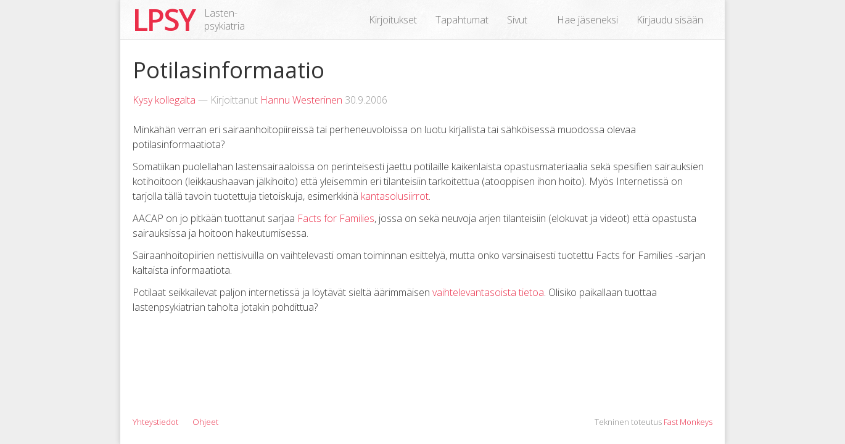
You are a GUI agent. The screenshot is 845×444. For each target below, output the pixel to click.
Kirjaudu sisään (670, 20)
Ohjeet (205, 421)
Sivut (517, 20)
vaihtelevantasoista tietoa (488, 292)
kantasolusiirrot (395, 196)
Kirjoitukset (393, 20)
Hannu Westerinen (301, 100)
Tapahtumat (461, 20)
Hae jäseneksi (587, 20)
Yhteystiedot (155, 421)
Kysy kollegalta (164, 100)
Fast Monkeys (688, 421)
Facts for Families (335, 218)
